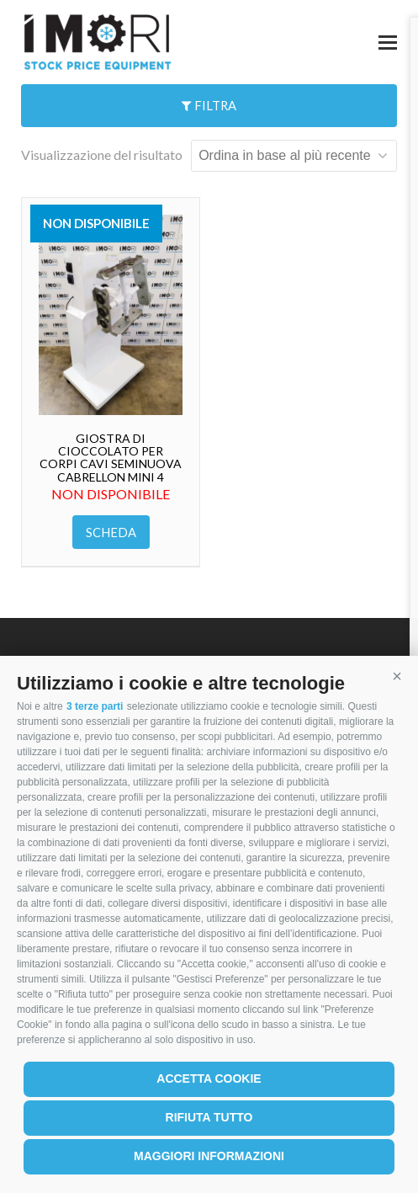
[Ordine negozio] (294, 156)
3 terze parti (94, 706)
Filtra (209, 105)
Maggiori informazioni (209, 1156)
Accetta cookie (208, 1078)
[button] (397, 677)
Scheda (111, 532)
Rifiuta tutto (209, 1117)
